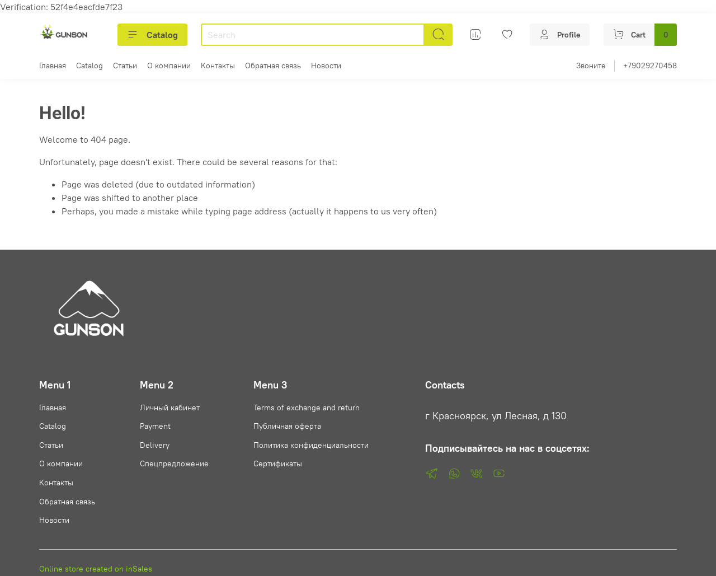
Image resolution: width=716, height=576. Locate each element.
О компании (169, 65)
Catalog (152, 34)
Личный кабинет (170, 407)
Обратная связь (273, 65)
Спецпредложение (174, 463)
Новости (326, 65)
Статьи (125, 65)
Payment (155, 426)
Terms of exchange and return (306, 407)
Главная (52, 65)
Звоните (591, 65)
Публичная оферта (287, 426)
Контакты (218, 65)
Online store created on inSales (95, 569)
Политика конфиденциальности (311, 445)
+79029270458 (650, 65)
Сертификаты (277, 463)
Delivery (154, 445)
